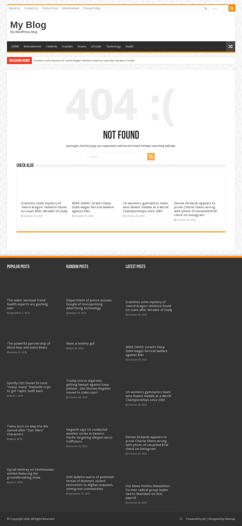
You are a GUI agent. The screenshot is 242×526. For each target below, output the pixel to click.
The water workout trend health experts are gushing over (27, 304)
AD (204, 519)
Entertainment (32, 46)
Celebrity (51, 46)
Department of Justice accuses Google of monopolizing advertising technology (89, 304)
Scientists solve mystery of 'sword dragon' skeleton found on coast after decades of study (84, 60)
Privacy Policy (92, 8)
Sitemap (230, 519)
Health (129, 46)
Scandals (67, 46)
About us (14, 8)
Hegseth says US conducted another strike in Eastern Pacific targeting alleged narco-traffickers (90, 435)
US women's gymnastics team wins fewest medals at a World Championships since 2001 (145, 207)
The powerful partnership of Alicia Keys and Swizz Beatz (28, 345)
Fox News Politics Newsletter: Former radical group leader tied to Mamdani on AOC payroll (148, 492)
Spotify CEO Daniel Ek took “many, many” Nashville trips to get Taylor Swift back (29, 387)
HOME (15, 46)
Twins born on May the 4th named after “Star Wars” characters (27, 430)
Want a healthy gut (80, 343)
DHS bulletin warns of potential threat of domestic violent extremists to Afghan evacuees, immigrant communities (90, 483)
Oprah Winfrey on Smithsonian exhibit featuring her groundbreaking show (30, 473)
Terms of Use (50, 8)
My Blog (28, 24)
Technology (113, 46)
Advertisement (70, 8)
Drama (82, 46)
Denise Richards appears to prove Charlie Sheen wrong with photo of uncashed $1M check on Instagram (195, 209)
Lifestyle (96, 46)
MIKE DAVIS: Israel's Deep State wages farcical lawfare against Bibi (93, 207)
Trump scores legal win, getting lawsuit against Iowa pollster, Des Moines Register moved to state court (88, 386)
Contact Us (31, 8)
